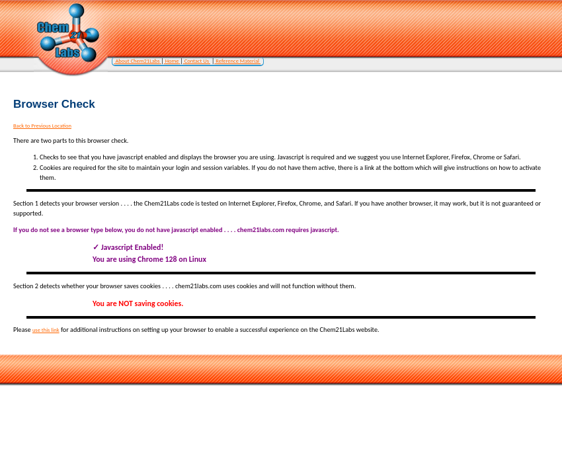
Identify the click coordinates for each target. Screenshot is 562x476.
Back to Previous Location (42, 125)
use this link (46, 330)
